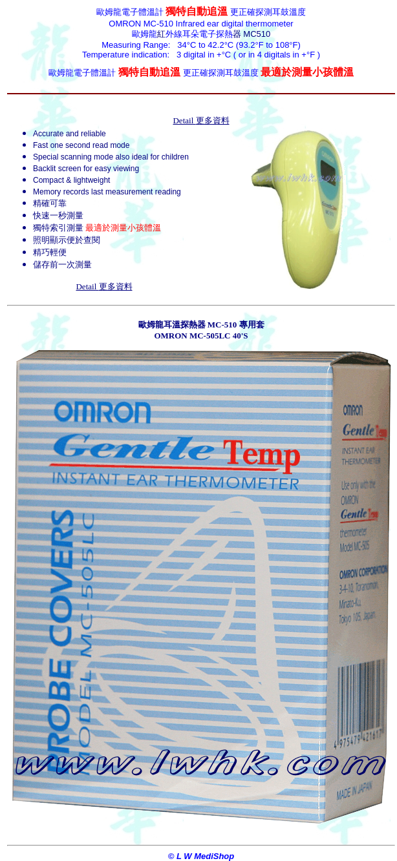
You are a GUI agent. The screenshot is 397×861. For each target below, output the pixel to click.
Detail (201, 120)
